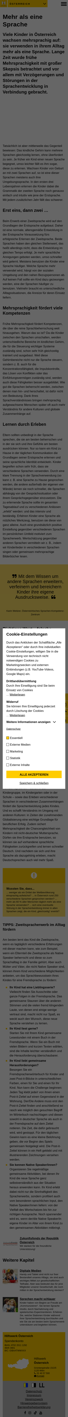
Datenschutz (13, 728)
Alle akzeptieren (34, 774)
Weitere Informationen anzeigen (28, 721)
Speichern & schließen (33, 782)
